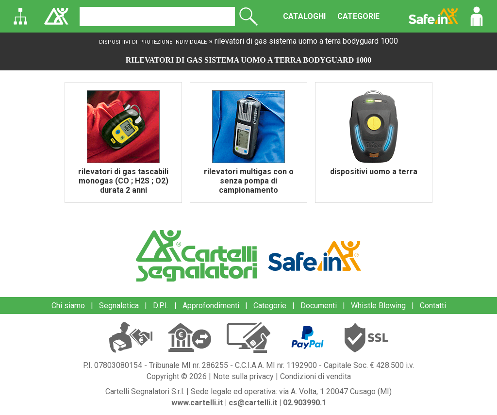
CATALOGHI (304, 16)
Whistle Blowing (378, 305)
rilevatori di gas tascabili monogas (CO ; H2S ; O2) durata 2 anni (123, 181)
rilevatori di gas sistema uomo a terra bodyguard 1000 (306, 41)
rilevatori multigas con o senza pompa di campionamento (249, 181)
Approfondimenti (210, 305)
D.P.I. (160, 305)
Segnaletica (119, 305)
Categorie (269, 305)
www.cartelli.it (197, 402)
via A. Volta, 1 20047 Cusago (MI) (335, 391)
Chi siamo (68, 305)
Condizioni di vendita (315, 376)
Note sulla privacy (243, 376)
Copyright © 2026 (177, 376)
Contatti (433, 305)
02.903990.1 (304, 402)
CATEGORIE (358, 16)
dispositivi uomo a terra (373, 171)
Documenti (318, 305)
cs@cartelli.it (253, 402)
